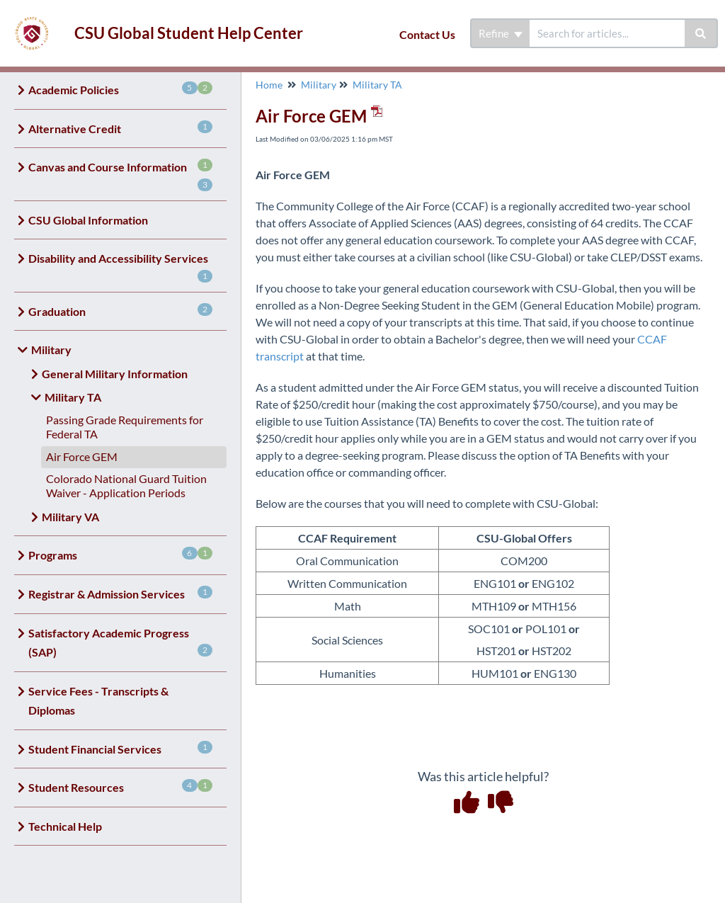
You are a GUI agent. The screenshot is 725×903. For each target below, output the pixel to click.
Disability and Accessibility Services (120, 267)
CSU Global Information (88, 220)
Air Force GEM (82, 456)
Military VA (70, 516)
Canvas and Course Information (120, 175)
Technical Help (65, 826)
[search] (607, 33)
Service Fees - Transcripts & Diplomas (98, 700)
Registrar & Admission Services (120, 593)
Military (51, 349)
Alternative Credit (120, 127)
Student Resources (120, 786)
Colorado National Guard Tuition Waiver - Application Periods (126, 485)
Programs (120, 554)
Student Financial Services (120, 748)
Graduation (120, 310)
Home (269, 85)
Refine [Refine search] (501, 33)
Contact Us (427, 34)
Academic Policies (120, 88)
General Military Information (115, 373)
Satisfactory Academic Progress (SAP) (120, 642)
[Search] (701, 33)
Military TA (73, 397)
